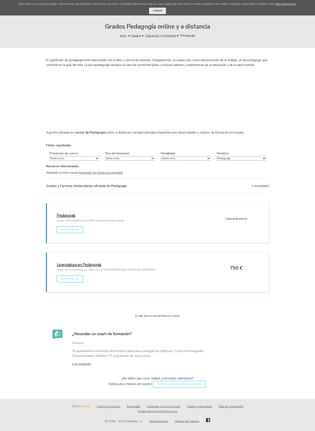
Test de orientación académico (179, 384)
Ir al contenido (81, 364)
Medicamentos (158, 421)
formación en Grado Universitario (101, 173)
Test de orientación (231, 406)
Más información (285, 4)
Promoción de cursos (63, 153)
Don (75, 406)
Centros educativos (199, 406)
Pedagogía (66, 215)
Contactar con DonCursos (163, 406)
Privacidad (133, 406)
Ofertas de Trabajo (187, 421)
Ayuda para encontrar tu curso (157, 411)
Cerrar (157, 11)
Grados (136, 35)
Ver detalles (70, 229)
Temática (223, 153)
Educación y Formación (160, 35)
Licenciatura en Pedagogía (79, 265)
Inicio (123, 35)
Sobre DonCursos (108, 406)
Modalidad (168, 153)
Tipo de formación (117, 153)
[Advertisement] (157, 99)
